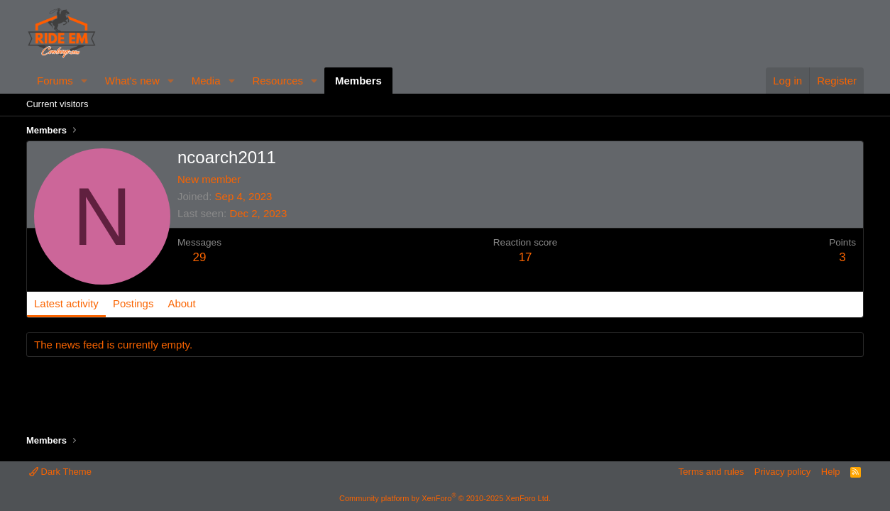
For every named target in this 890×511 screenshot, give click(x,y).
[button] (84, 80)
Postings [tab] (133, 303)
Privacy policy (782, 471)
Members (358, 81)
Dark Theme (60, 471)
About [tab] (181, 303)
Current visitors (57, 104)
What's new (132, 81)
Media (206, 81)
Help (830, 471)
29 (200, 257)
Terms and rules (711, 471)
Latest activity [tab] (66, 303)
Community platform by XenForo (445, 498)
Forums (55, 81)
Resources (277, 81)
